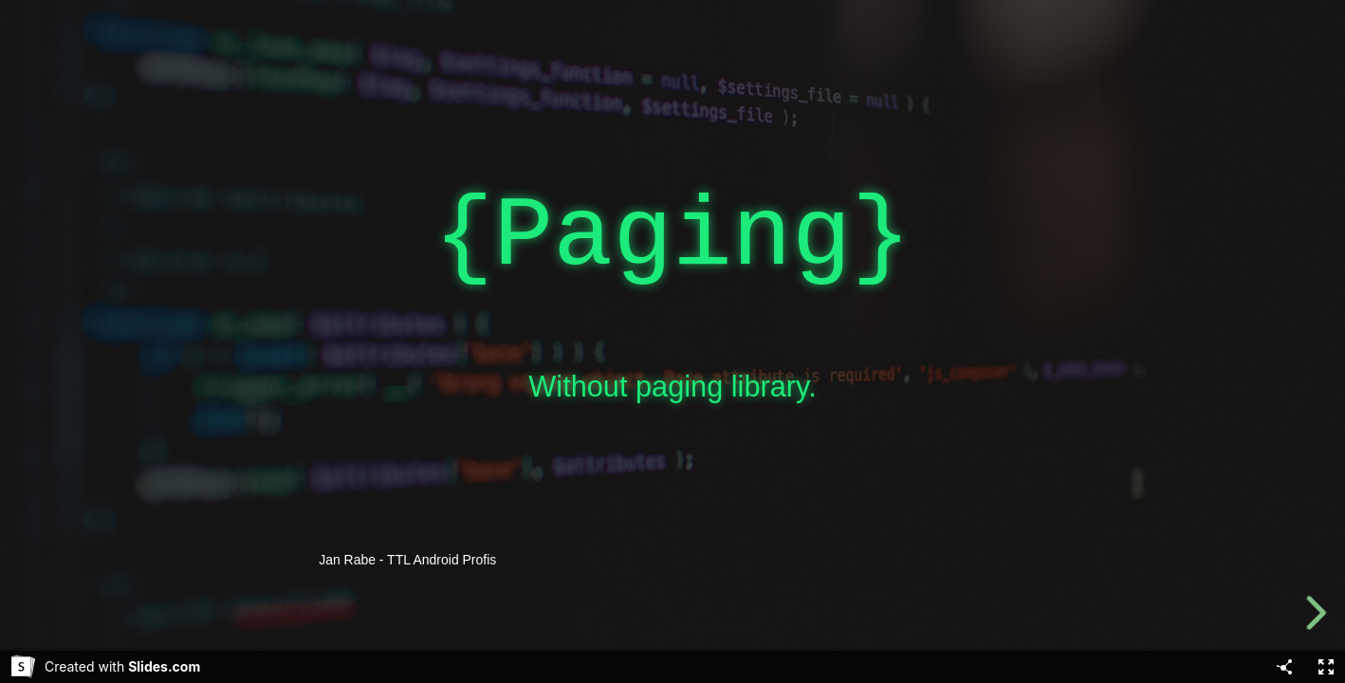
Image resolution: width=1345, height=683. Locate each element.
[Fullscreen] (1326, 667)
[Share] (1284, 667)
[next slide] (1316, 613)
